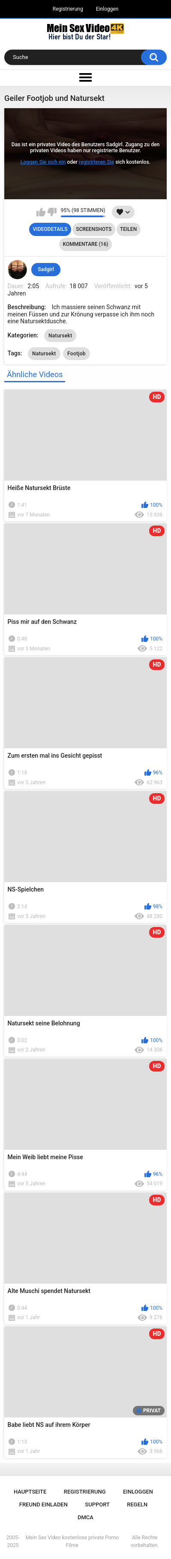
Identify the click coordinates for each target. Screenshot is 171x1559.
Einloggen (107, 9)
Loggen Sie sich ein (43, 162)
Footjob (76, 354)
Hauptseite (30, 1491)
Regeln (137, 1504)
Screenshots (93, 229)
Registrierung (68, 9)
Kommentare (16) (85, 244)
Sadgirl (46, 269)
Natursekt (60, 336)
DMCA (85, 1517)
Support (97, 1504)
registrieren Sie (96, 162)
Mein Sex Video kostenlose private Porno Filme (72, 1541)
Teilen (128, 229)
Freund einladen (43, 1504)
